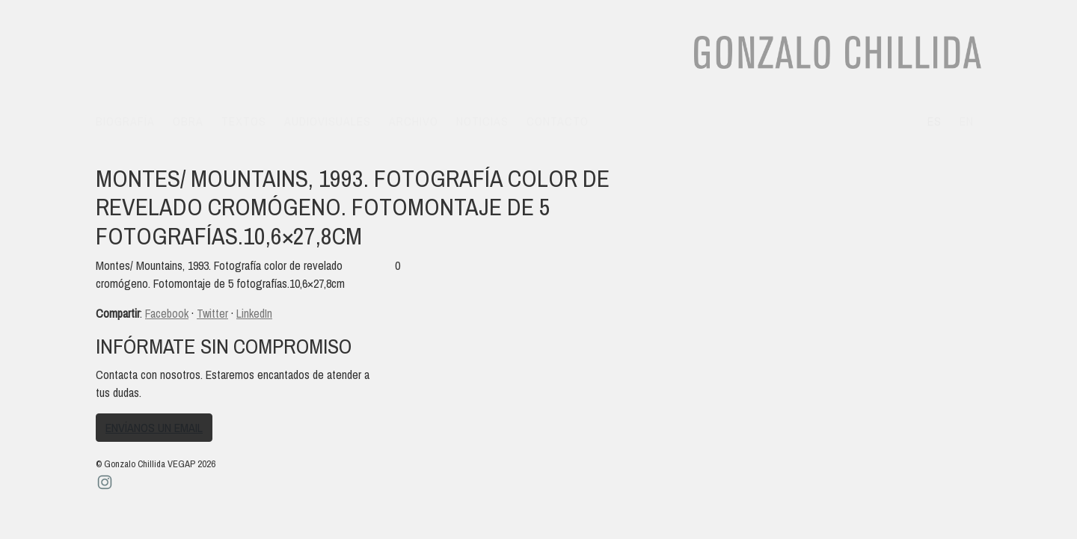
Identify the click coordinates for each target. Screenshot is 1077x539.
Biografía (125, 121)
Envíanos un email (154, 427)
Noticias (482, 121)
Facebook (166, 313)
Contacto (558, 121)
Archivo (413, 121)
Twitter (212, 313)
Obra (188, 121)
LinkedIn (254, 313)
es (934, 121)
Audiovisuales (327, 121)
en (967, 121)
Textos (243, 121)
